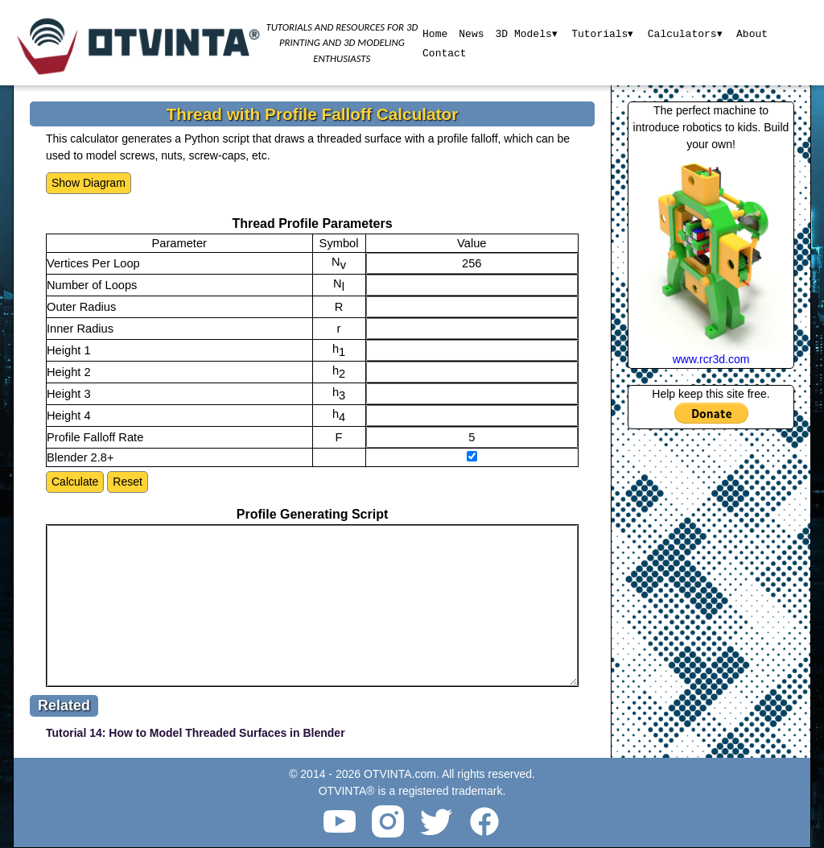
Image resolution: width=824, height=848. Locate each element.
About (752, 33)
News (470, 33)
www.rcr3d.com (711, 359)
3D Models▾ (525, 33)
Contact (444, 52)
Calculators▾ (685, 33)
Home (434, 33)
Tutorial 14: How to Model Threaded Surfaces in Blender (195, 732)
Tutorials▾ (602, 33)
